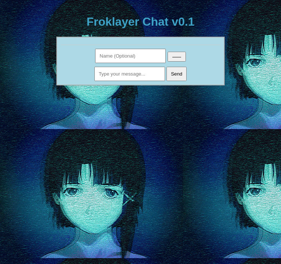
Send (176, 74)
